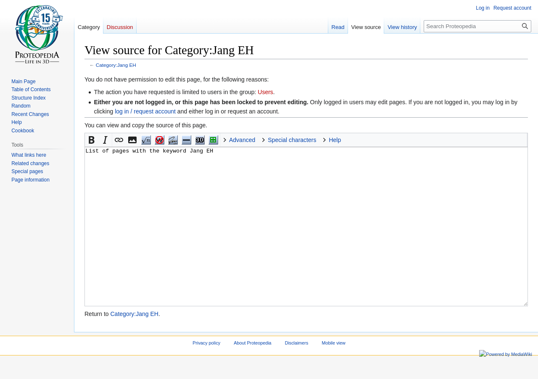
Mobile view (333, 374)
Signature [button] (172, 140)
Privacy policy (206, 374)
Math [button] (146, 140)
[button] (91, 140)
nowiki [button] (159, 140)
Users (265, 92)
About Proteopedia (252, 374)
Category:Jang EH (116, 65)
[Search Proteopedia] (477, 26)
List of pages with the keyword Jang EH (306, 242)
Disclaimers (297, 374)
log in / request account (145, 111)
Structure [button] (213, 140)
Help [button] (335, 140)
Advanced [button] (242, 140)
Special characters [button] (292, 140)
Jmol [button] (199, 140)
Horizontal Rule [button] (186, 140)
